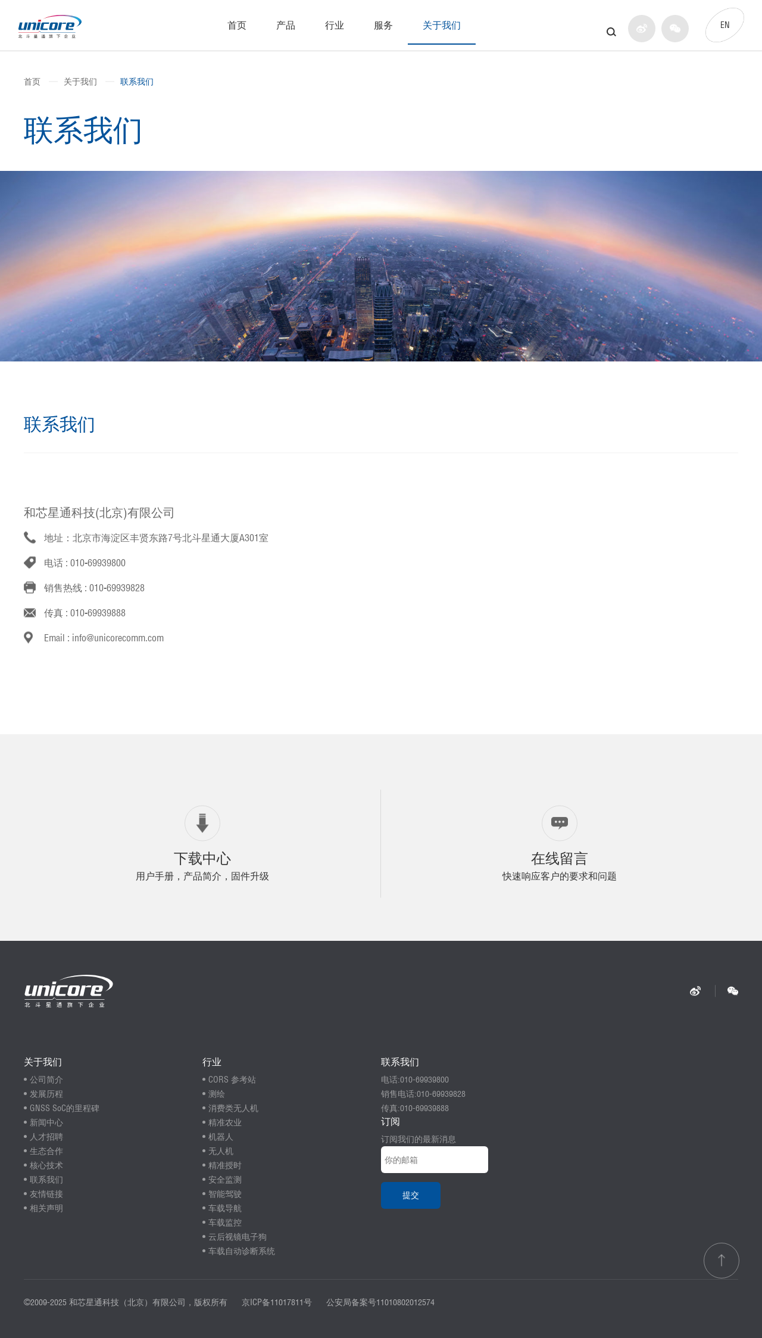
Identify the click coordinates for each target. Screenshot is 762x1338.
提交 (410, 1195)
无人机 (220, 1151)
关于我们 (442, 25)
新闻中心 (46, 1122)
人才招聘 (46, 1136)
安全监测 (225, 1179)
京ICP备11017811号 (277, 1302)
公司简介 (46, 1079)
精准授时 (225, 1165)
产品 (285, 25)
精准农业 (225, 1122)
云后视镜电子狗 (237, 1236)
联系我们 (137, 81)
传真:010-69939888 (415, 1108)
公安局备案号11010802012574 (380, 1302)
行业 (334, 25)
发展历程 (46, 1094)
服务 (383, 25)
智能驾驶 (225, 1194)
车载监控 (225, 1222)
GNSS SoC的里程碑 (64, 1108)
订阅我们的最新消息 (418, 1139)
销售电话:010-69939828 (423, 1094)
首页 (236, 25)
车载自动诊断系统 (241, 1251)
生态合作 (46, 1151)
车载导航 (225, 1208)
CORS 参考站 (232, 1079)
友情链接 (46, 1194)
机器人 (220, 1136)
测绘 (216, 1094)
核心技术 (46, 1165)
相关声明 (46, 1208)
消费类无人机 (233, 1108)
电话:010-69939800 (415, 1079)
